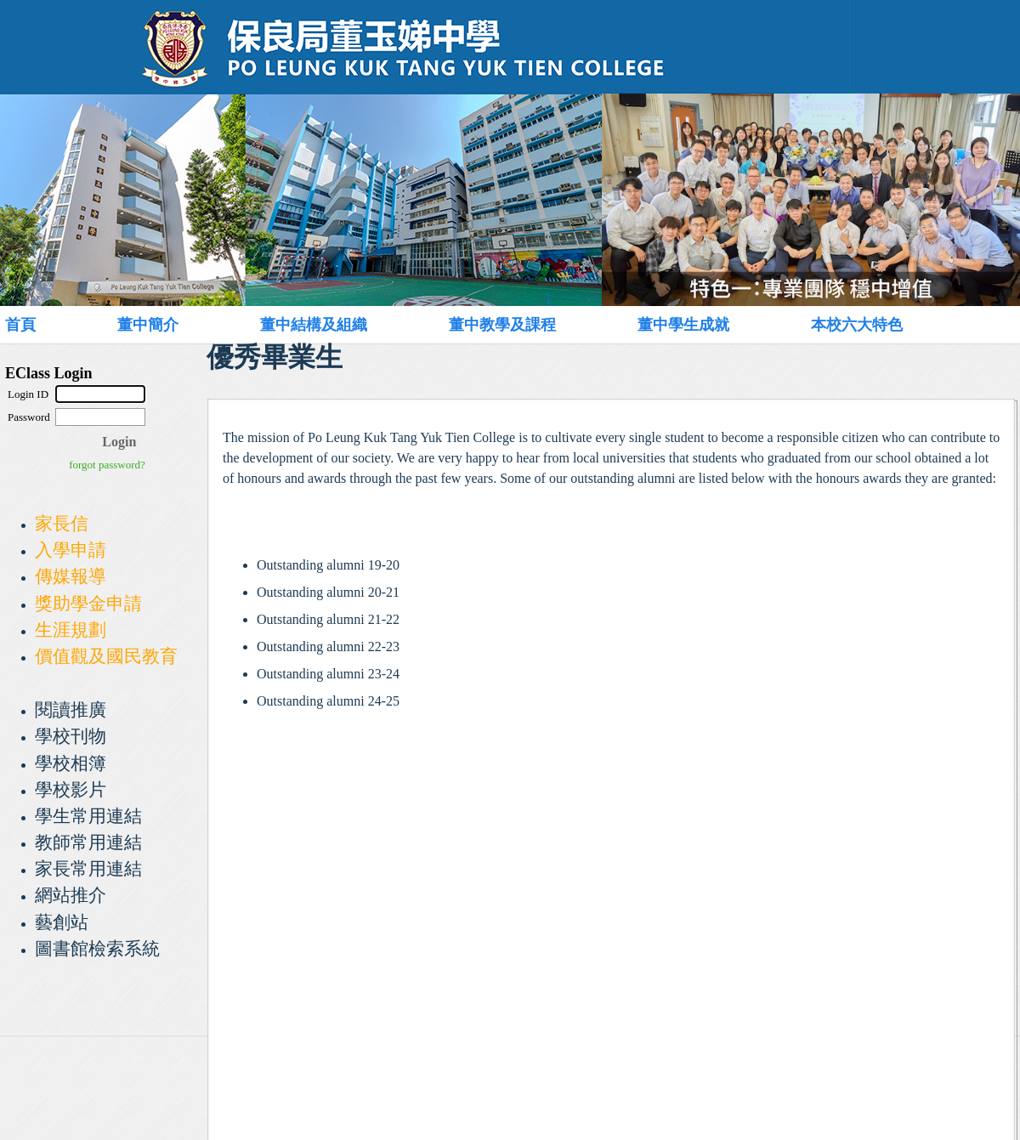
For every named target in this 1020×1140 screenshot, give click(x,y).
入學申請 (70, 549)
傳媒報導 (70, 576)
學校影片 (70, 789)
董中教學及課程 (502, 324)
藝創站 (61, 922)
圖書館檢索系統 (97, 948)
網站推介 (70, 895)
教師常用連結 (88, 842)
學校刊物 (70, 736)
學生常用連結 (88, 815)
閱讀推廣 (70, 709)
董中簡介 (147, 324)
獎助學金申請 (88, 603)
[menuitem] (39, 325)
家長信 (61, 523)
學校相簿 (70, 763)
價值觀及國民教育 (106, 656)
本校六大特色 (857, 324)
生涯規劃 (70, 629)
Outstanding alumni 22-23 (328, 646)
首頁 (20, 324)
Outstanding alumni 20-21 (328, 592)
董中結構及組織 (313, 324)
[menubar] (489, 324)
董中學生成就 (683, 324)
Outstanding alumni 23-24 (328, 673)
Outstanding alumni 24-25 (328, 701)
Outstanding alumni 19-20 (328, 565)
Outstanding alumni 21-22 (328, 619)
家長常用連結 (88, 868)
